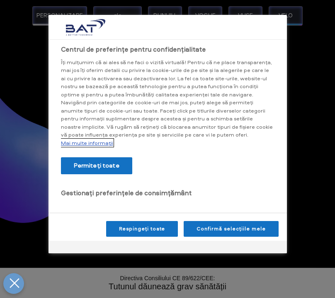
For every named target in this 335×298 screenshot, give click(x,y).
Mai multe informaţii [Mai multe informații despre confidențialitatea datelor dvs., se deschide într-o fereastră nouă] (87, 143)
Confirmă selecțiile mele (231, 228)
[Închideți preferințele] (13, 283)
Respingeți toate (142, 228)
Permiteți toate (96, 165)
